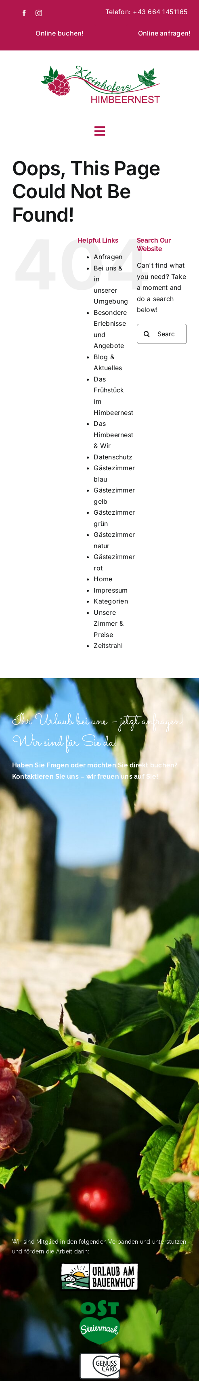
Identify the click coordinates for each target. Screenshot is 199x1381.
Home (103, 579)
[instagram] (39, 13)
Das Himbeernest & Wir (113, 434)
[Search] (147, 334)
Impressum (111, 590)
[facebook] (24, 13)
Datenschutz (113, 457)
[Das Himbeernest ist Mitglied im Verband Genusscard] (100, 1356)
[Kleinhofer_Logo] (99, 66)
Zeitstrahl (108, 645)
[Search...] (162, 334)
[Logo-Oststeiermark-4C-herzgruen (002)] (100, 1303)
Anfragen (108, 257)
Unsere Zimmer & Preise (109, 623)
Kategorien (111, 601)
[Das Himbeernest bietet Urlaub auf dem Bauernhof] (99, 1265)
